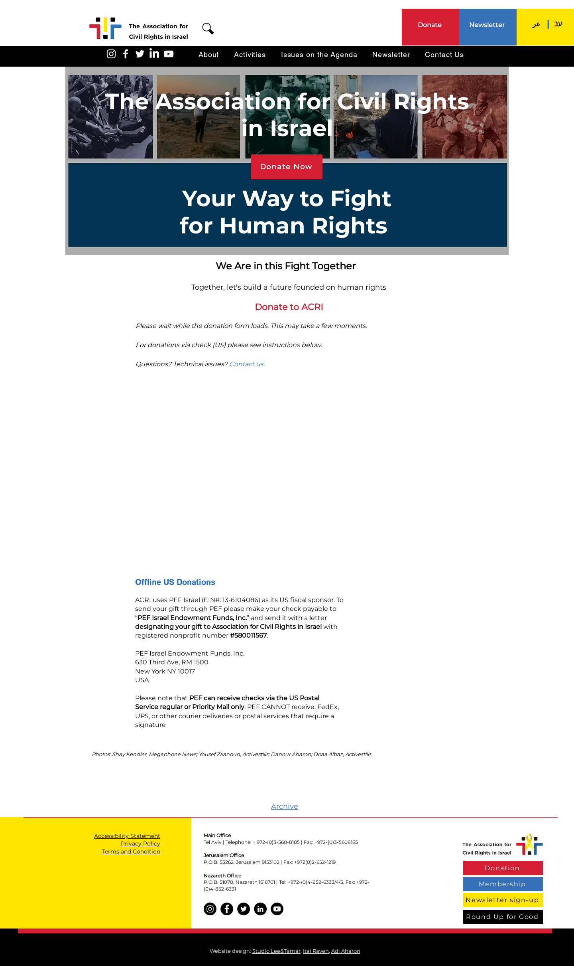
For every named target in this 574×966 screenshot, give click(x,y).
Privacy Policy (140, 843)
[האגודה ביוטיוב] (169, 54)
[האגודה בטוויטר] (140, 54)
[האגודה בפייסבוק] (126, 54)
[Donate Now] (286, 166)
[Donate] (430, 25)
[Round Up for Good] (503, 917)
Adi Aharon (345, 951)
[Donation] (503, 868)
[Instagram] (210, 909)
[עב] (558, 24)
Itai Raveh (316, 951)
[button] (208, 29)
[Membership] (503, 884)
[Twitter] (243, 909)
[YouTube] (277, 909)
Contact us (246, 364)
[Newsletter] (487, 25)
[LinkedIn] (154, 54)
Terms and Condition (131, 851)
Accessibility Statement (127, 836)
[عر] (536, 24)
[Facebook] (226, 909)
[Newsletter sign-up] (503, 900)
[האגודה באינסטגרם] (111, 54)
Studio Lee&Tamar (276, 951)
